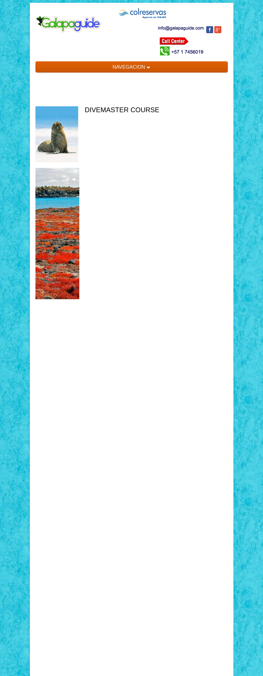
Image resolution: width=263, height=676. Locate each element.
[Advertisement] (57, 394)
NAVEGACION (131, 67)
